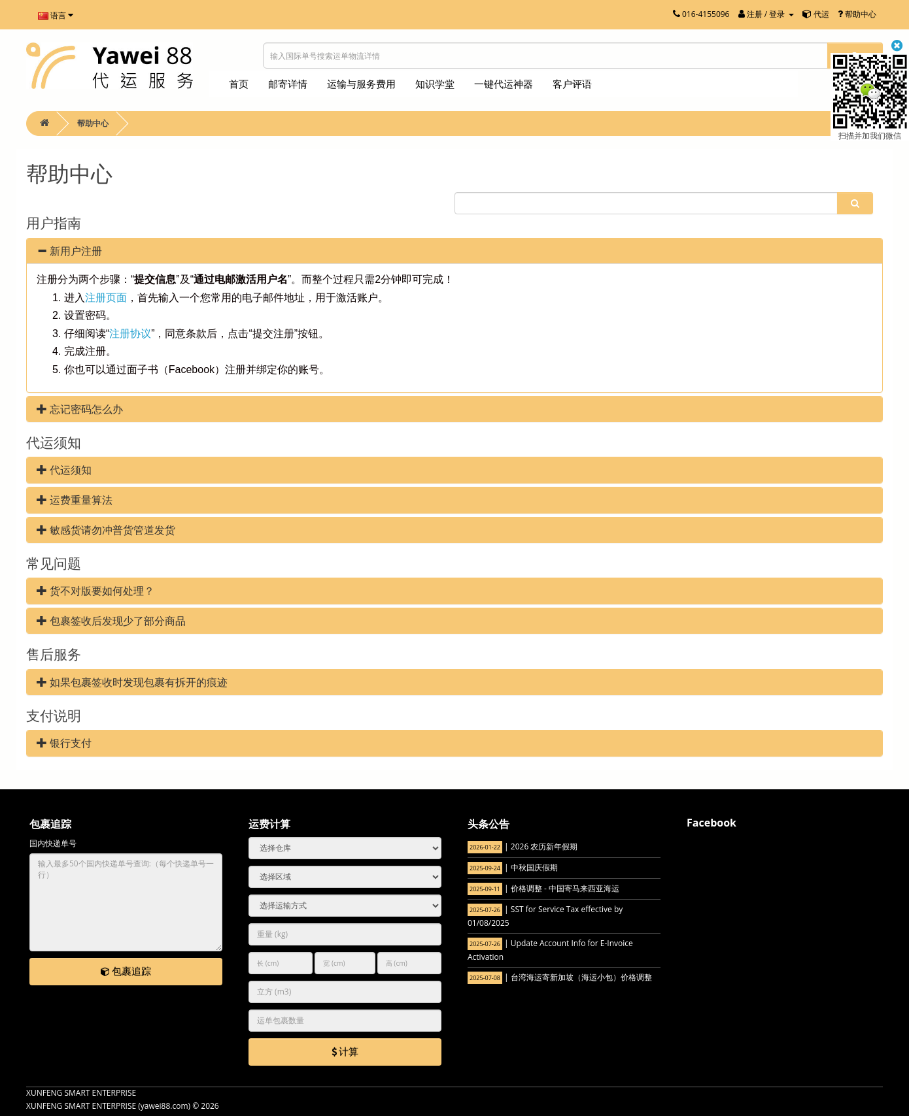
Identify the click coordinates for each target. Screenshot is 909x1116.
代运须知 (64, 470)
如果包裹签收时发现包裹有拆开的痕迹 (132, 682)
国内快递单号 (53, 843)
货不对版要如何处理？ (95, 590)
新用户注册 (69, 251)
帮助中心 (93, 123)
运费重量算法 (74, 500)
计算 (345, 1051)
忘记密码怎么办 (80, 409)
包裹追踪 (126, 970)
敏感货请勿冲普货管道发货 (106, 530)
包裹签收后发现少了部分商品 (111, 621)
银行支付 (64, 743)
